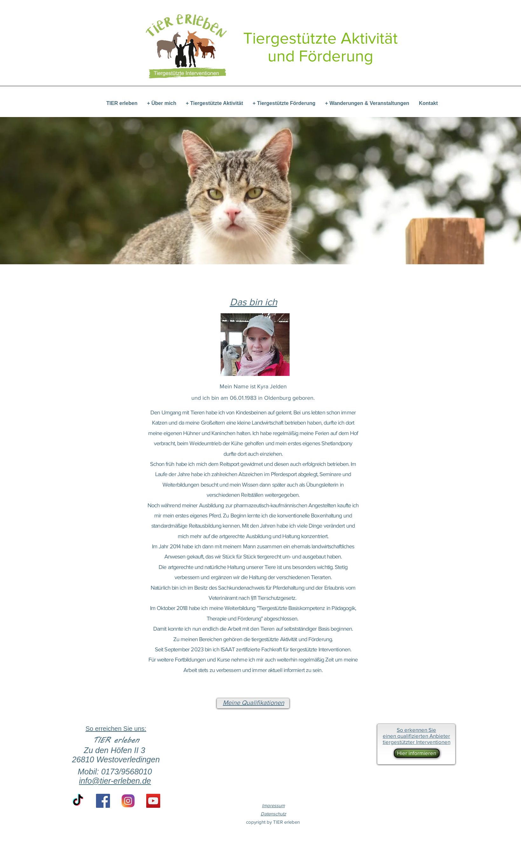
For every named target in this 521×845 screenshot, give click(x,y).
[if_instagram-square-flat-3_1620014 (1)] (128, 801)
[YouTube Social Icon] (153, 801)
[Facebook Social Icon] (103, 801)
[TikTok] (78, 801)
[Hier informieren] (417, 753)
